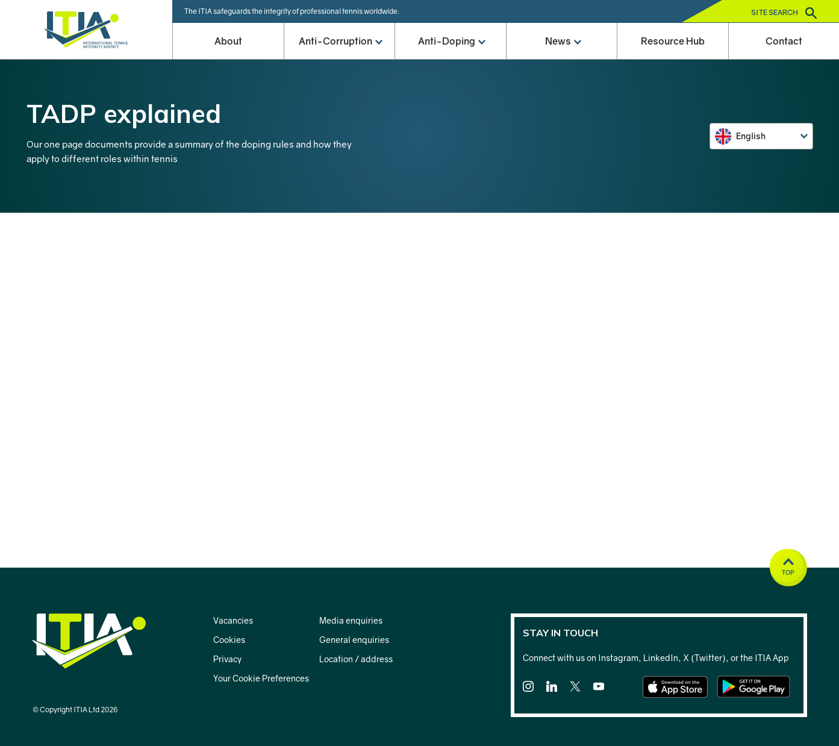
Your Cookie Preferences (261, 678)
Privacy (227, 659)
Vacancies (233, 620)
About (228, 41)
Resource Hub (673, 41)
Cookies (229, 640)
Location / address (356, 659)
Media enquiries (350, 620)
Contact (784, 41)
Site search (784, 13)
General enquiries (354, 640)
